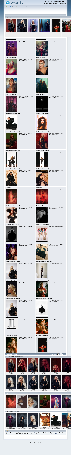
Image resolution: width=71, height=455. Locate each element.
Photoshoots (12, 14)
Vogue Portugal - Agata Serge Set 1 (13, 261)
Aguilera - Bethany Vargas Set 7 (13, 168)
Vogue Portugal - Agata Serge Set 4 (44, 280)
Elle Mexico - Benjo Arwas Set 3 (13, 224)
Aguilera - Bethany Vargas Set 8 (43, 168)
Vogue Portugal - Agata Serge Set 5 (13, 298)
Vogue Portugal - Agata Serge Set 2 (44, 261)
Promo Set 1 (8, 187)
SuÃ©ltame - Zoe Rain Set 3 (12, 335)
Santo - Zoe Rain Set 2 (41, 39)
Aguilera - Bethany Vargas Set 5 (13, 150)
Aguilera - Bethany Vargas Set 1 (13, 113)
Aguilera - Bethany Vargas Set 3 (13, 131)
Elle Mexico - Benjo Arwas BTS (43, 242)
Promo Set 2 (39, 187)
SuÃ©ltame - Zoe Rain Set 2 (42, 317)
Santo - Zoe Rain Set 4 (41, 57)
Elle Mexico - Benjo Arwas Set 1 (13, 205)
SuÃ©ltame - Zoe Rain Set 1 (12, 317)
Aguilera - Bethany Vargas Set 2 (43, 113)
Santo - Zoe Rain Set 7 (11, 94)
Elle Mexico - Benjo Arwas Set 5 (13, 242)
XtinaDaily (55, 433)
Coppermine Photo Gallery (38, 442)
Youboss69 (33, 432)
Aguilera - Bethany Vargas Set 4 (43, 131)
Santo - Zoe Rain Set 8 (41, 94)
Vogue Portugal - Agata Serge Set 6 (44, 298)
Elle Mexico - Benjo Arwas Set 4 (43, 224)
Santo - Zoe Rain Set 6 (41, 76)
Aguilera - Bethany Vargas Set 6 (43, 150)
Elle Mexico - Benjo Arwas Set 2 (43, 205)
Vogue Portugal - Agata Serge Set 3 (13, 280)
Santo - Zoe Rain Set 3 (11, 57)
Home (8, 14)
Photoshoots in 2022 (20, 14)
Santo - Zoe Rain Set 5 (11, 76)
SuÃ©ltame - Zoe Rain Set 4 (42, 335)
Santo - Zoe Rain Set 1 (11, 39)
